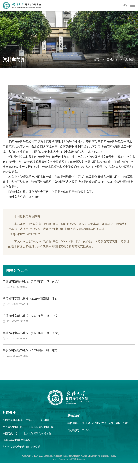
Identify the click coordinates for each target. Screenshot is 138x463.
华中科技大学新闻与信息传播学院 (21, 446)
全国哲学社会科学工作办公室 (19, 420)
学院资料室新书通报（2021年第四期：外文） (31, 298)
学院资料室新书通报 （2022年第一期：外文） (32, 281)
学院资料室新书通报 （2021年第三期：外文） (32, 315)
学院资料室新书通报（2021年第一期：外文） (31, 350)
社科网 (45, 420)
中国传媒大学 (10, 433)
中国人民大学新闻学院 (41, 427)
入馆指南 (130, 59)
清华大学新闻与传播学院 (16, 440)
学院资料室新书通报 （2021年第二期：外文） (32, 333)
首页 (96, 59)
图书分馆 (112, 59)
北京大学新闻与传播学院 (37, 433)
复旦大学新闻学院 (13, 427)
